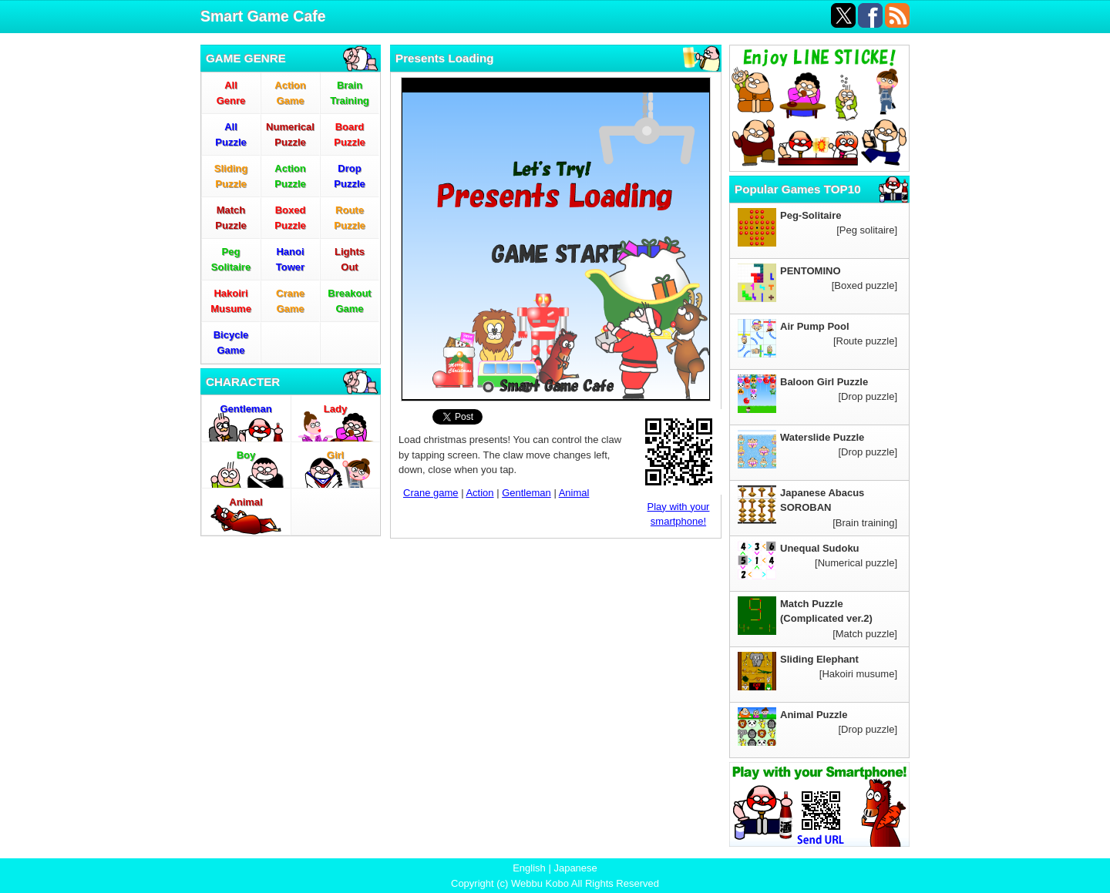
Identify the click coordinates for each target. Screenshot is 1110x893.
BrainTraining (349, 92)
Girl (335, 455)
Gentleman (245, 409)
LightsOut (350, 259)
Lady (335, 409)
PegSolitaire (231, 259)
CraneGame (290, 300)
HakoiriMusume (230, 300)
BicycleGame (231, 342)
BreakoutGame (349, 300)
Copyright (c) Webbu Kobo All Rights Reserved (555, 883)
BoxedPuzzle (289, 217)
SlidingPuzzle (230, 176)
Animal (245, 502)
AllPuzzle (230, 134)
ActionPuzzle (289, 176)
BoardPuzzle (349, 134)
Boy (246, 455)
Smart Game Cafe (263, 16)
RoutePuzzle (349, 217)
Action (479, 493)
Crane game (431, 493)
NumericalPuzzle (290, 134)
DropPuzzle (349, 176)
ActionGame (289, 92)
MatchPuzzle (230, 217)
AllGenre (231, 92)
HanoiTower (290, 259)
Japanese (575, 868)
